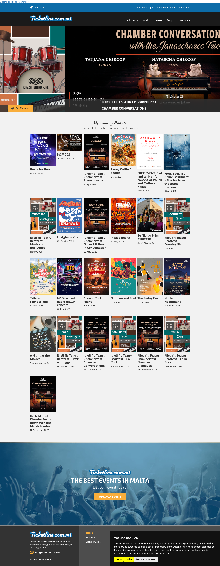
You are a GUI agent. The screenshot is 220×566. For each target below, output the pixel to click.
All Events (132, 20)
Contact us (184, 7)
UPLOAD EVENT (110, 496)
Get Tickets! (40, 7)
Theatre (157, 20)
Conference (183, 20)
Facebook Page (145, 7)
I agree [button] (119, 559)
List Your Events (94, 541)
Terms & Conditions (166, 7)
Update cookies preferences (14, 1)
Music (145, 20)
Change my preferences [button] (145, 559)
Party (169, 20)
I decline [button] (128, 559)
